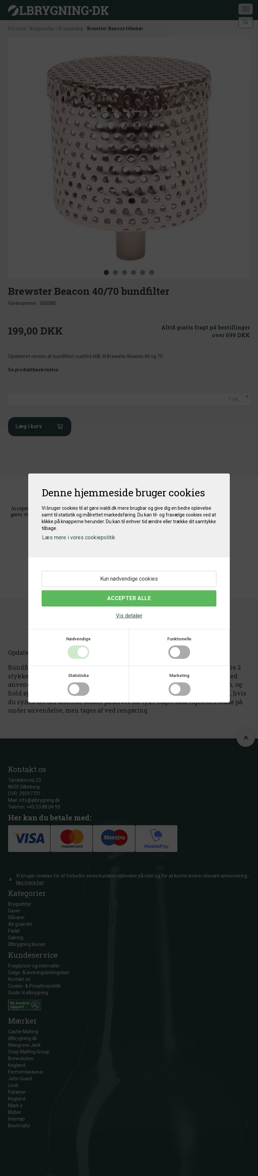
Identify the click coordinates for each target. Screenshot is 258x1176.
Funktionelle (179, 638)
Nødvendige (78, 638)
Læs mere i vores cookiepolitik (78, 537)
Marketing (179, 675)
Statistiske (78, 675)
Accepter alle (129, 598)
